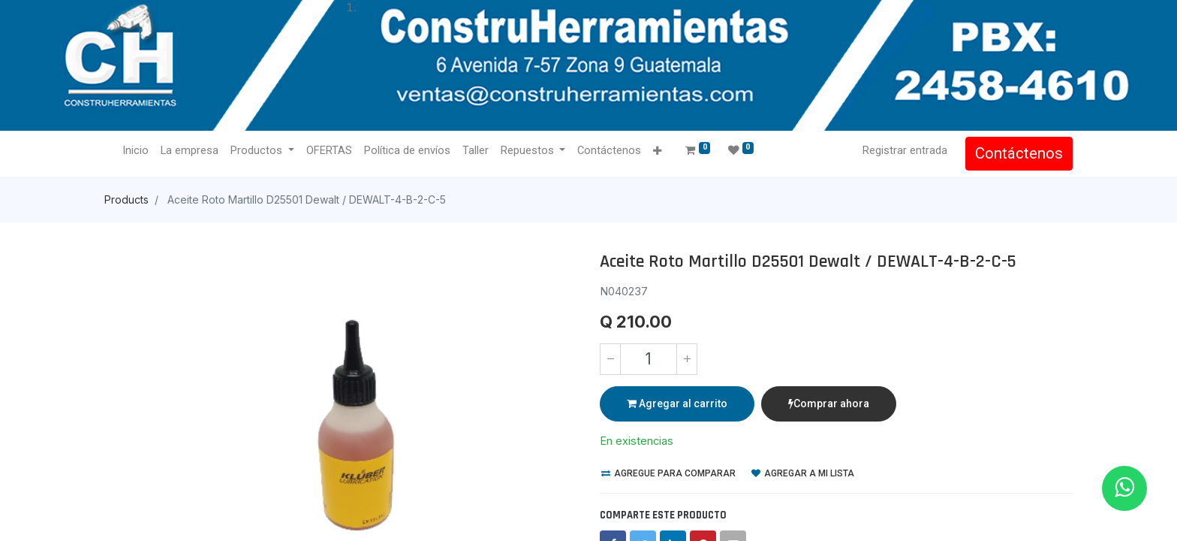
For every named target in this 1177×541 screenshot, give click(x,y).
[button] (657, 151)
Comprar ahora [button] (828, 403)
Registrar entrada (904, 150)
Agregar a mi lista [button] (802, 473)
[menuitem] (135, 151)
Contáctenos (1019, 153)
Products (126, 199)
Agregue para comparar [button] (668, 473)
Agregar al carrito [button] (677, 403)
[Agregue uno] (687, 359)
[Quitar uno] (610, 359)
